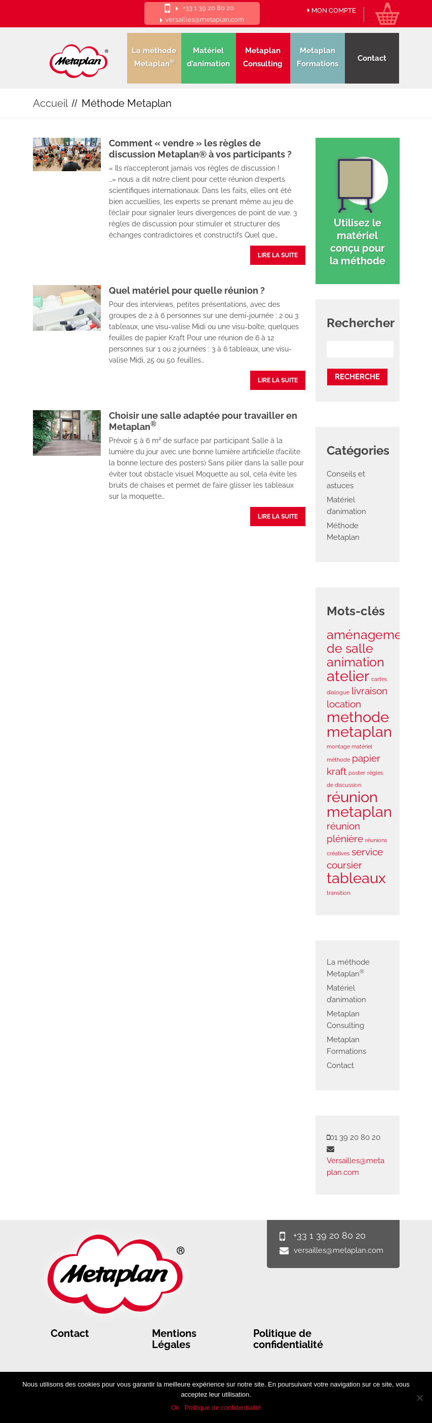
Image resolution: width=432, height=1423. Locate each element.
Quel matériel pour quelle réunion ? (187, 290)
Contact (372, 58)
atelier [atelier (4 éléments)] (348, 676)
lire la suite (278, 255)
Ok (175, 1407)
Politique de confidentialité (288, 1339)
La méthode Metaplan (154, 57)
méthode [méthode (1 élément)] (338, 760)
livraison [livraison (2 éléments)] (369, 690)
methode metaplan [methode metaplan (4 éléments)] (359, 724)
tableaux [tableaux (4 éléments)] (356, 878)
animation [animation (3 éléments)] (355, 662)
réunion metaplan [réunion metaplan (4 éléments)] (359, 804)
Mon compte (331, 10)
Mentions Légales (174, 1339)
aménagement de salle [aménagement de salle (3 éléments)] (370, 641)
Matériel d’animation (208, 57)
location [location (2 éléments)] (344, 703)
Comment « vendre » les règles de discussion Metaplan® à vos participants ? (200, 149)
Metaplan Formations (317, 57)
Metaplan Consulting (263, 57)
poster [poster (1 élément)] (356, 773)
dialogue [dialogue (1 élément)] (338, 692)
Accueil (50, 103)
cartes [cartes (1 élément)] (379, 679)
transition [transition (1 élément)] (338, 893)
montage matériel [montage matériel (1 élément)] (349, 746)
